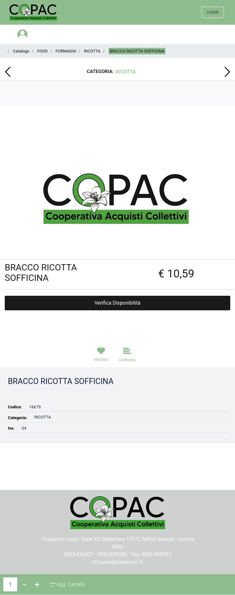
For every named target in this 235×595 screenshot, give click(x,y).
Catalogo (21, 51)
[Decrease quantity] (25, 584)
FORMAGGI (66, 51)
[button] (117, 196)
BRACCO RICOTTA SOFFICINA (136, 51)
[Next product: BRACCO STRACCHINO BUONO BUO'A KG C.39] (227, 71)
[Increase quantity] (37, 584)
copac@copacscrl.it (117, 562)
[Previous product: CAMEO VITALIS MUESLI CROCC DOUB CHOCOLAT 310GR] (8, 71)
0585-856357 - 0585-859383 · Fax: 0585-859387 (117, 554)
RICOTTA (92, 51)
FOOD (42, 51)
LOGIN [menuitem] (213, 12)
